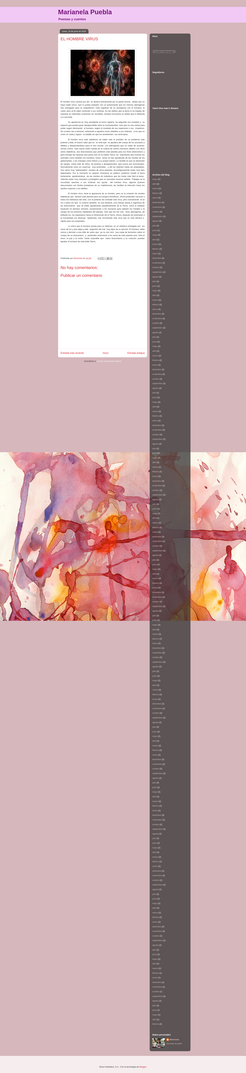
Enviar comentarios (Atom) (109, 361)
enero (155, 198)
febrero (155, 193)
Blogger (142, 1067)
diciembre (156, 202)
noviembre (157, 207)
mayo (154, 179)
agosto (155, 221)
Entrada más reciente (72, 353)
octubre (155, 211)
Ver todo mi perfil (174, 1043)
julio (154, 225)
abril (154, 184)
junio (154, 230)
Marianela (174, 1039)
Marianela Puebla (85, 12)
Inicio (105, 353)
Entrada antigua (136, 353)
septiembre (157, 216)
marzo (155, 188)
